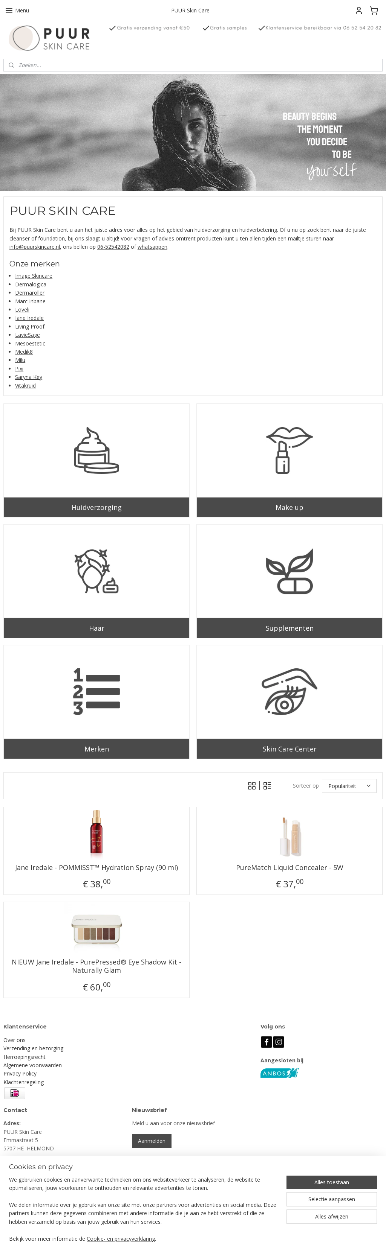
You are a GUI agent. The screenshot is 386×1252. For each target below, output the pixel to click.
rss (235, 1238)
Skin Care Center (290, 748)
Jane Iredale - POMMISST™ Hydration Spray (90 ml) (96, 868)
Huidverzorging (97, 507)
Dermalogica (30, 284)
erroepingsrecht (26, 1056)
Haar (96, 628)
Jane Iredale (29, 317)
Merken (96, 748)
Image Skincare (33, 275)
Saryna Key (28, 376)
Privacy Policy (20, 1073)
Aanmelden (151, 1140)
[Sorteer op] (349, 786)
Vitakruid (25, 385)
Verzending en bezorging (33, 1048)
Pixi (19, 368)
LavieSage (27, 334)
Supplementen (290, 628)
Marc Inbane (30, 301)
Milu (20, 360)
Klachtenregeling (23, 1082)
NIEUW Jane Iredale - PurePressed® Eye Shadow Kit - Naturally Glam (96, 966)
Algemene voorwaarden (32, 1065)
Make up (289, 507)
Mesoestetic (30, 343)
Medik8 (24, 351)
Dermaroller (29, 292)
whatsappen (152, 246)
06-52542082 (113, 246)
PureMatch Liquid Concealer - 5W (289, 868)
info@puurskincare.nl (34, 246)
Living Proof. (30, 326)
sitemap (219, 1238)
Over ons (14, 1040)
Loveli (22, 309)
